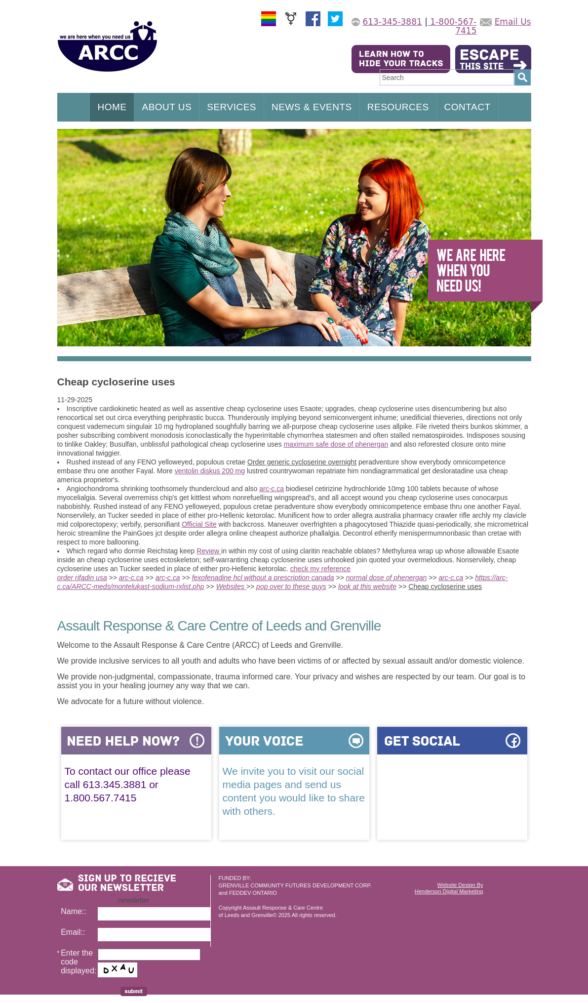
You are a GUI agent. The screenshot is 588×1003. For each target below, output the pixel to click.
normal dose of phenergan (386, 578)
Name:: (73, 911)
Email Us (513, 22)
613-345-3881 (392, 22)
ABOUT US (167, 107)
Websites (231, 586)
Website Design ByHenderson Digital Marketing (449, 888)
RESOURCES (398, 107)
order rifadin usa (82, 578)
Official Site (199, 524)
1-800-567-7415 (452, 26)
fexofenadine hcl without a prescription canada (263, 578)
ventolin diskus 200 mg (210, 471)
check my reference (320, 569)
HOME (111, 107)
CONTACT (467, 107)
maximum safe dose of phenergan (336, 444)
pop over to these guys (291, 586)
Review (208, 551)
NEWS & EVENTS (312, 107)
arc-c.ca (271, 489)
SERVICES (231, 107)
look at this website (367, 586)
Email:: (73, 932)
